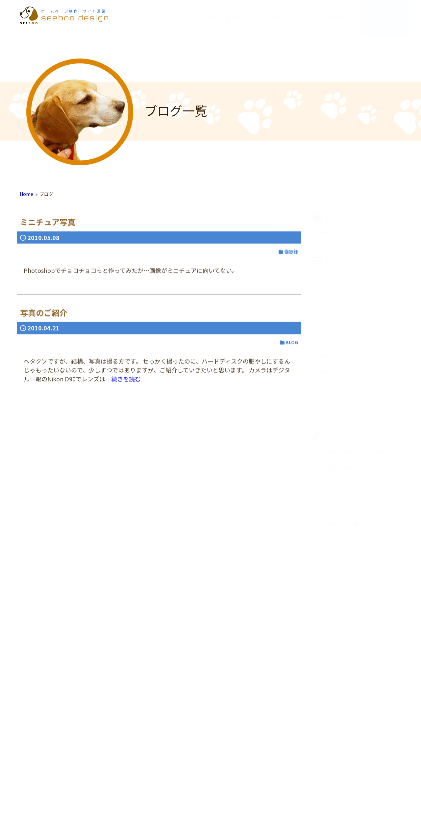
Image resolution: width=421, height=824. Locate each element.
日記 (320, 406)
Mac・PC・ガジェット (341, 311)
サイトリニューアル (338, 542)
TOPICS (324, 343)
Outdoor (325, 327)
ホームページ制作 (193, 17)
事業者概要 (336, 17)
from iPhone (330, 295)
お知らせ (325, 375)
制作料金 (272, 17)
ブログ (302, 17)
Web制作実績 (331, 359)
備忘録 (323, 390)
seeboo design (75, 15)
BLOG (322, 279)
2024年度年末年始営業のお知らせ (355, 486)
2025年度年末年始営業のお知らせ (355, 454)
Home (26, 197)
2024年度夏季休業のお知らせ (349, 526)
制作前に (238, 17)
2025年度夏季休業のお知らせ (349, 470)
